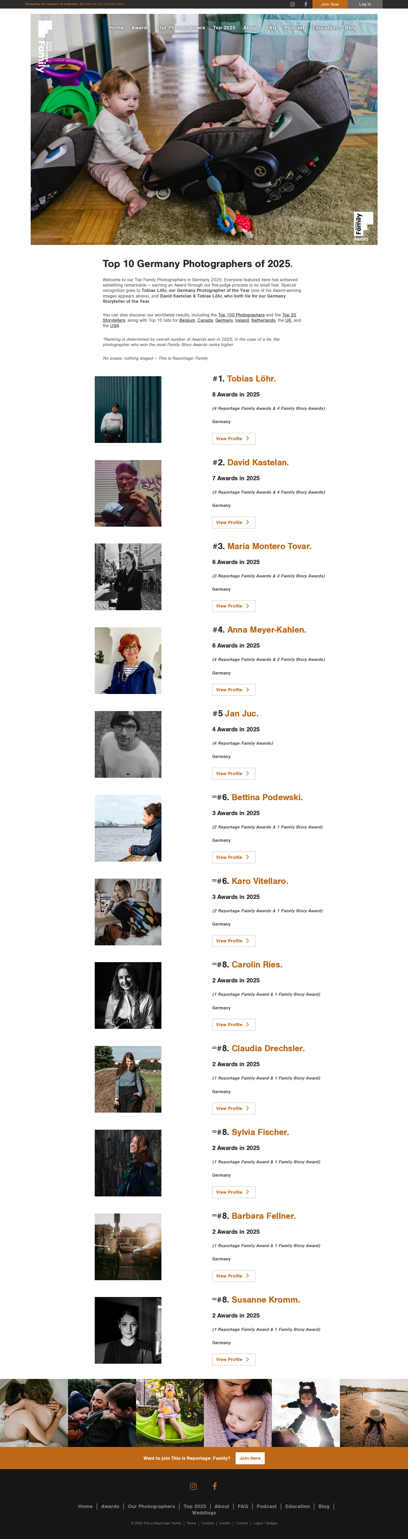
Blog (350, 28)
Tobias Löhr (250, 379)
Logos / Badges (265, 1523)
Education (324, 28)
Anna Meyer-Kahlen (265, 630)
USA (114, 325)
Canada (205, 320)
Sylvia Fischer (259, 1132)
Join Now (330, 4)
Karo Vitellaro (259, 881)
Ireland (242, 320)
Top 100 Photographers (241, 315)
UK (288, 320)
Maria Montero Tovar (268, 546)
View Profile (234, 438)
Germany (224, 320)
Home (116, 28)
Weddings (204, 1513)
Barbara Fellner (263, 1216)
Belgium (187, 320)
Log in (365, 4)
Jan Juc (240, 713)
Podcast (294, 28)
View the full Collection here (104, 4)
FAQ (271, 28)
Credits (224, 1523)
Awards (141, 28)
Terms (191, 1523)
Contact (242, 1523)
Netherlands (263, 320)
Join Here (250, 1458)
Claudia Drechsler (267, 1048)
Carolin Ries (256, 964)
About (250, 28)
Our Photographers (181, 28)
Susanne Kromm (265, 1300)
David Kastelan (257, 462)
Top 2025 (224, 28)
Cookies (207, 1523)
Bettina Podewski (266, 797)
